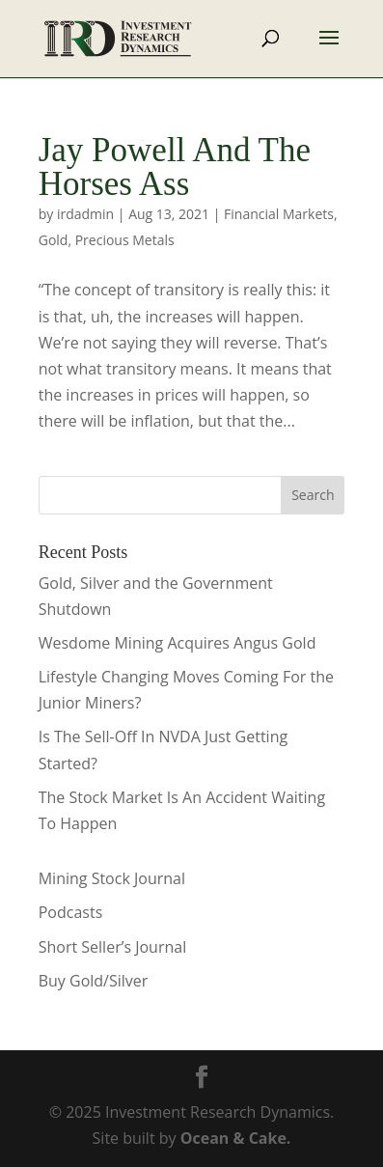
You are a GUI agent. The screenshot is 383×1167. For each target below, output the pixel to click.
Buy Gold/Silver (94, 980)
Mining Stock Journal (112, 878)
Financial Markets (279, 214)
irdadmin (85, 214)
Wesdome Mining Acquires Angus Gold (177, 642)
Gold (53, 240)
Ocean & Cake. (235, 1138)
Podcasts (71, 912)
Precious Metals (125, 240)
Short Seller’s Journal (112, 947)
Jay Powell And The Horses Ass (175, 167)
